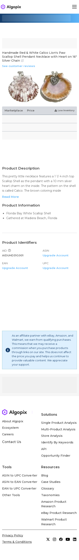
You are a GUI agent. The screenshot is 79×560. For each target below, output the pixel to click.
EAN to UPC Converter (19, 488)
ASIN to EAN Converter (19, 482)
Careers (8, 434)
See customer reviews (18, 66)
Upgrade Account (55, 255)
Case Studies (50, 482)
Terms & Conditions (17, 542)
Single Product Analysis (59, 423)
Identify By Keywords (57, 442)
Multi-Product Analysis (58, 429)
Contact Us (11, 442)
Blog (44, 475)
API (44, 449)
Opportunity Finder (55, 455)
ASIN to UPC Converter (19, 475)
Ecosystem (10, 428)
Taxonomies (50, 495)
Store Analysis (52, 436)
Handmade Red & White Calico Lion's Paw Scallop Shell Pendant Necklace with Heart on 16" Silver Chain (39, 56)
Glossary (47, 488)
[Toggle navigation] (74, 7)
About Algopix (12, 421)
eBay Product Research (59, 513)
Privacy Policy (12, 535)
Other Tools (11, 495)
